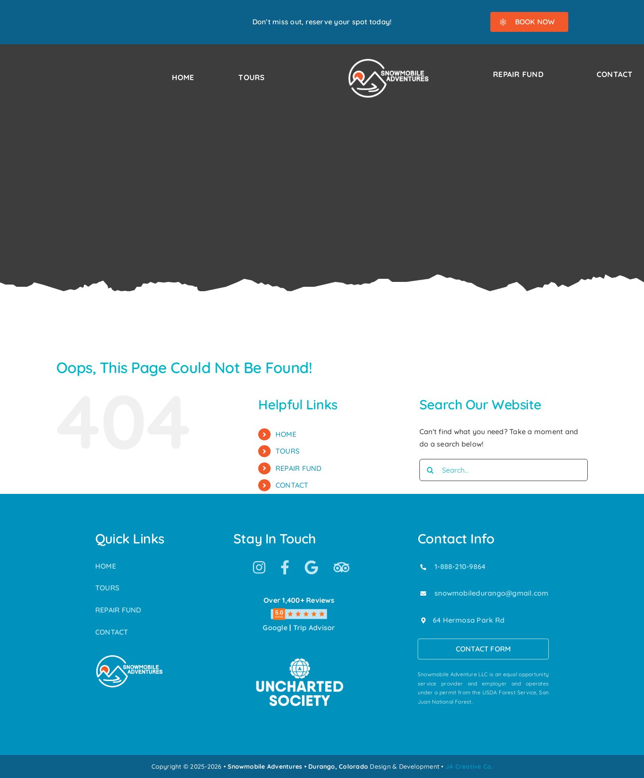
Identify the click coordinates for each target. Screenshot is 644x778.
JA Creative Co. (469, 766)
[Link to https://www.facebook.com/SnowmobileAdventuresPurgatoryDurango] (284, 567)
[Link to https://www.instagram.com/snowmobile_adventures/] (259, 567)
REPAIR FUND (298, 468)
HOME (285, 434)
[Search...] (503, 470)
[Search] (430, 470)
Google (275, 627)
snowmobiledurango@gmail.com (491, 593)
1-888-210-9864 (460, 566)
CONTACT (292, 485)
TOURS (287, 451)
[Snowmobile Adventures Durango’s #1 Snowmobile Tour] (388, 61)
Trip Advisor (314, 627)
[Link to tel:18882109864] (423, 567)
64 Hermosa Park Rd (468, 620)
